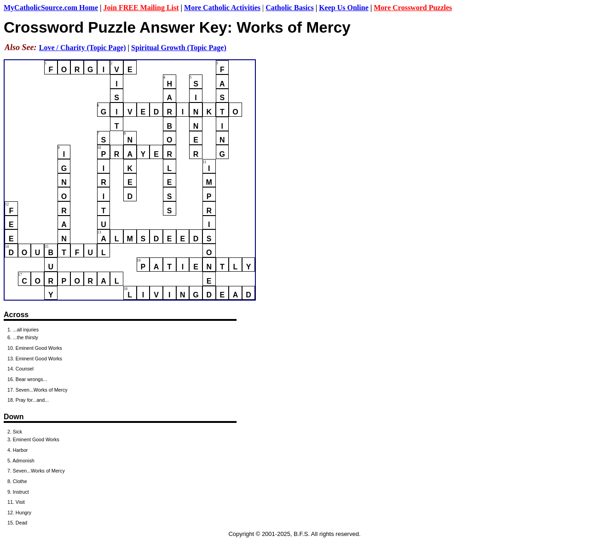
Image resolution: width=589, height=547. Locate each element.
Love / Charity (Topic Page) (82, 47)
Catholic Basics (289, 7)
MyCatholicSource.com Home (51, 7)
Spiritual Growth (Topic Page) (178, 47)
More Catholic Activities (222, 7)
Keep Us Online (344, 7)
